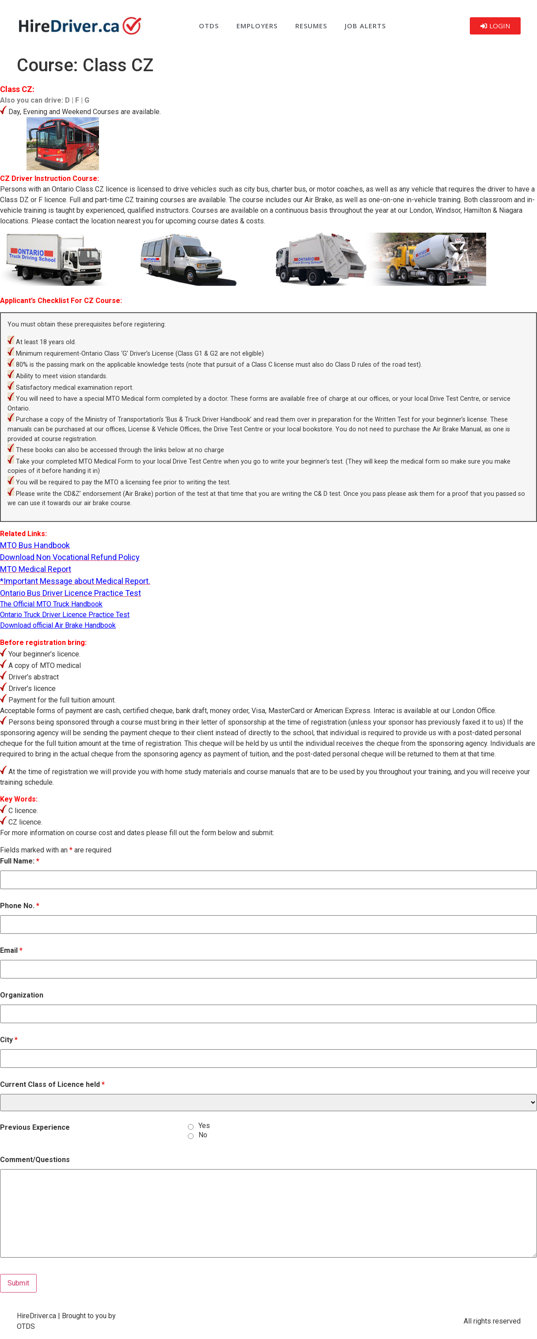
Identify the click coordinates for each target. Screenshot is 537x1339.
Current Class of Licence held (52, 1084)
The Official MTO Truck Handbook (51, 604)
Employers (257, 25)
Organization (21, 995)
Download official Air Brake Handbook (58, 625)
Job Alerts (365, 25)
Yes (204, 1125)
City (9, 1040)
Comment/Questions (35, 1159)
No (202, 1135)
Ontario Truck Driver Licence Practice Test (64, 614)
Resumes (311, 25)
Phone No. (19, 905)
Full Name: (19, 861)
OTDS (209, 25)
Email (11, 950)
